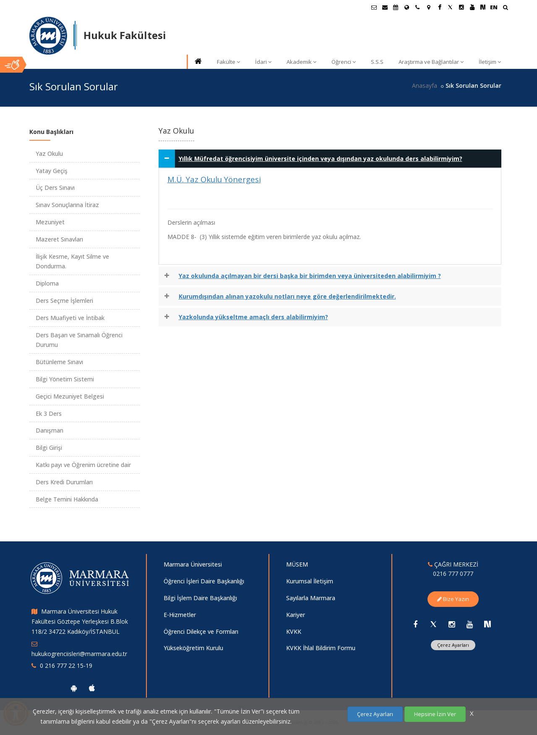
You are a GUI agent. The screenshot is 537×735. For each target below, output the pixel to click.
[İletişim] (417, 7)
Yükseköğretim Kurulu (193, 648)
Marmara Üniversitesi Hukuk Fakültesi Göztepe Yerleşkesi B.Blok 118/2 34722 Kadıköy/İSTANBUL (79, 621)
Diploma (47, 283)
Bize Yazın (453, 599)
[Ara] (505, 8)
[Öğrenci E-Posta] (374, 7)
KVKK (293, 631)
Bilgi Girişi (49, 448)
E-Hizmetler (180, 615)
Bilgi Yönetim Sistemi (65, 379)
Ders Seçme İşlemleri (64, 300)
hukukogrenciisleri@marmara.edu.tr (79, 654)
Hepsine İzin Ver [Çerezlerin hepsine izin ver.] (435, 714)
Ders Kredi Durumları (64, 482)
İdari (263, 62)
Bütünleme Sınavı (59, 362)
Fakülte (228, 62)
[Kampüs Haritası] (428, 7)
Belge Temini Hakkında (67, 499)
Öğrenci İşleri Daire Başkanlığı (204, 581)
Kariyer (295, 615)
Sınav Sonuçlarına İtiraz (67, 205)
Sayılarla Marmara (310, 598)
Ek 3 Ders (49, 413)
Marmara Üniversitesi (193, 564)
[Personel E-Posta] (385, 7)
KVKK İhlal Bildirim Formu (320, 648)
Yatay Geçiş (52, 171)
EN (494, 7)
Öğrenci (343, 62)
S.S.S (377, 62)
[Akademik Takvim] (395, 7)
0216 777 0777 (453, 574)
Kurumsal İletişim (309, 581)
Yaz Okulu (49, 154)
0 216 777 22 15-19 (66, 665)
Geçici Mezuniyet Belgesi (70, 396)
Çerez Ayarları (453, 645)
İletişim (490, 62)
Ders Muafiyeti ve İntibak (70, 318)
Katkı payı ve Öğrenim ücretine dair (83, 465)
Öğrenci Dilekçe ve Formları (201, 631)
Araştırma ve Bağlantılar (431, 62)
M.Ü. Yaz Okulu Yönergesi (214, 179)
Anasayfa (424, 85)
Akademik (301, 62)
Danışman (49, 430)
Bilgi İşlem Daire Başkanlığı (200, 598)
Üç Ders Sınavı (55, 188)
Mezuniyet (50, 222)
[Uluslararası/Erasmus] (406, 7)
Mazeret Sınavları (59, 239)
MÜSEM (297, 564)
